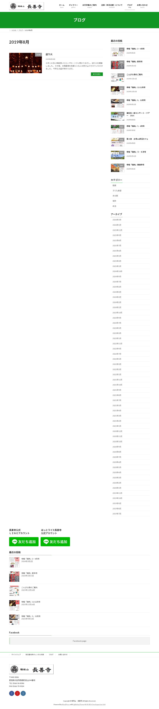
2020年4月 (117, 472)
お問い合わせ (62, 655)
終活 (114, 206)
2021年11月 (117, 379)
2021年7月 (117, 400)
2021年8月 (117, 395)
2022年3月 (117, 364)
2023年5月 (117, 328)
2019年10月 (117, 498)
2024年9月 (117, 276)
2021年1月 (117, 426)
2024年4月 (117, 292)
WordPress (66, 704)
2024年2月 (117, 302)
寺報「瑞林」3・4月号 (136, 49)
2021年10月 (117, 385)
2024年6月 (117, 287)
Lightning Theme (79, 704)
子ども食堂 (117, 190)
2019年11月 (117, 493)
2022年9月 (117, 349)
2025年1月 (117, 266)
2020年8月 (117, 452)
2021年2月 (117, 421)
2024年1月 (117, 307)
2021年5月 (117, 405)
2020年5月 (117, 467)
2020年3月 (117, 478)
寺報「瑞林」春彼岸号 (135, 165)
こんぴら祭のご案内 (135, 74)
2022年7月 (117, 354)
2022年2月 (117, 369)
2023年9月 (117, 318)
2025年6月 (117, 251)
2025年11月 (117, 230)
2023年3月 (117, 333)
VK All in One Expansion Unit (95, 704)
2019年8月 (117, 508)
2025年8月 (117, 240)
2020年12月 (117, 431)
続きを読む (97, 74)
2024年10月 (117, 271)
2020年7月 (117, 457)
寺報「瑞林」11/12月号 (136, 87)
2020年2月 (117, 483)
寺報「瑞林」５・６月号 (136, 152)
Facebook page (79, 641)
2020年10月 (117, 441)
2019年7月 (117, 514)
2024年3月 (117, 297)
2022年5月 (117, 359)
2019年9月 (117, 503)
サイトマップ (16, 655)
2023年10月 (117, 312)
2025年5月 (117, 256)
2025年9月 (117, 235)
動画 (114, 185)
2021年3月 (117, 416)
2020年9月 (117, 447)
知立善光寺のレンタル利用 (35, 655)
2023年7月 (117, 323)
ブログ (51, 655)
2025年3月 (117, 261)
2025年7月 (117, 245)
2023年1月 (117, 338)
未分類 (115, 196)
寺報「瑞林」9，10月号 (136, 100)
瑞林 (114, 201)
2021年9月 (117, 390)
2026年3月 (117, 220)
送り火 (49, 54)
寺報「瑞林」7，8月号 (136, 126)
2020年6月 (117, 462)
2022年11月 (117, 343)
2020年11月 (117, 436)
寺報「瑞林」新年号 (135, 61)
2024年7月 (117, 282)
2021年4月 (117, 410)
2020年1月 (117, 488)
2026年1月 (117, 225)
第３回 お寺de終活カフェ (137, 139)
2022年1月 (117, 374)
